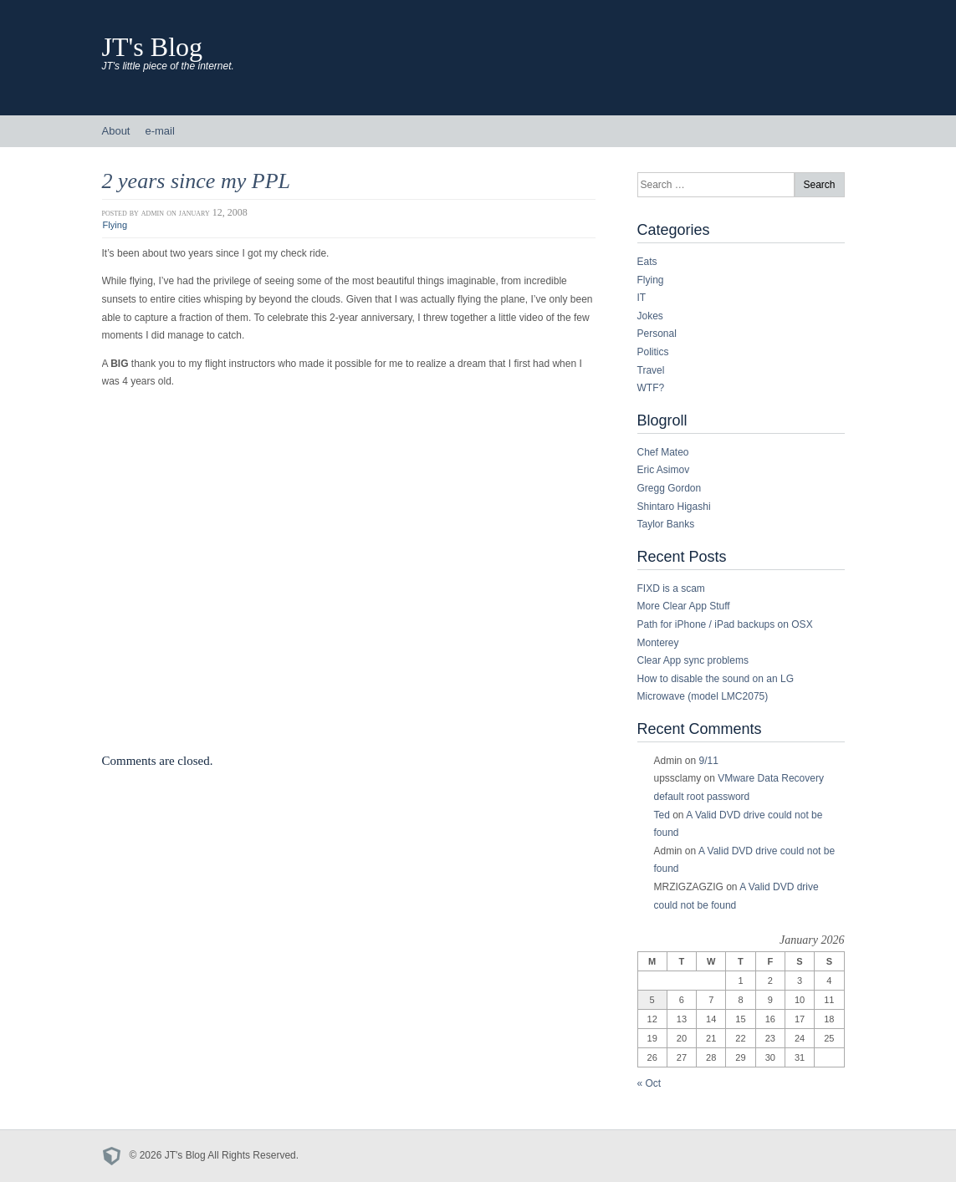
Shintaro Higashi (674, 506)
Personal (657, 333)
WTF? (651, 388)
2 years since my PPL (196, 181)
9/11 (708, 761)
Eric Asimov (663, 470)
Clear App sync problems (693, 660)
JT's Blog (152, 47)
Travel (651, 370)
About (116, 131)
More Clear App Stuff (683, 606)
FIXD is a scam (671, 588)
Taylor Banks (666, 524)
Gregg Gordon (669, 488)
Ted (662, 815)
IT (642, 297)
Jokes (650, 316)
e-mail (159, 131)
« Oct (649, 1083)
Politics (653, 352)
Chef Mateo (663, 452)
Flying (115, 225)
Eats (647, 261)
